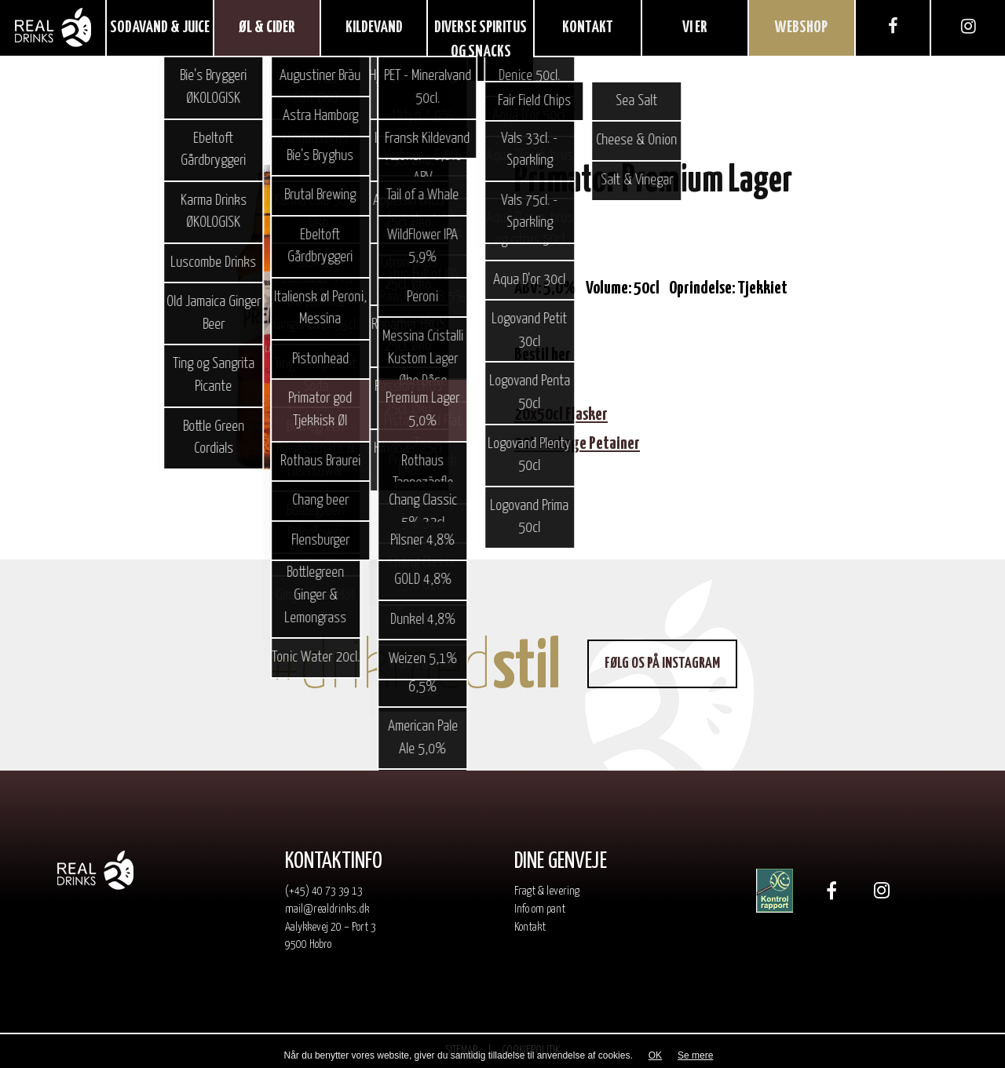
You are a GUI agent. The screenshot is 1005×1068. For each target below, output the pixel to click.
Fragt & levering (546, 891)
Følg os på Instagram (662, 663)
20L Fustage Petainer (577, 444)
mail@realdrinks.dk (327, 909)
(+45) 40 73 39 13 (324, 891)
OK (655, 1055)
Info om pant (539, 909)
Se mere (695, 1055)
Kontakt (530, 927)
